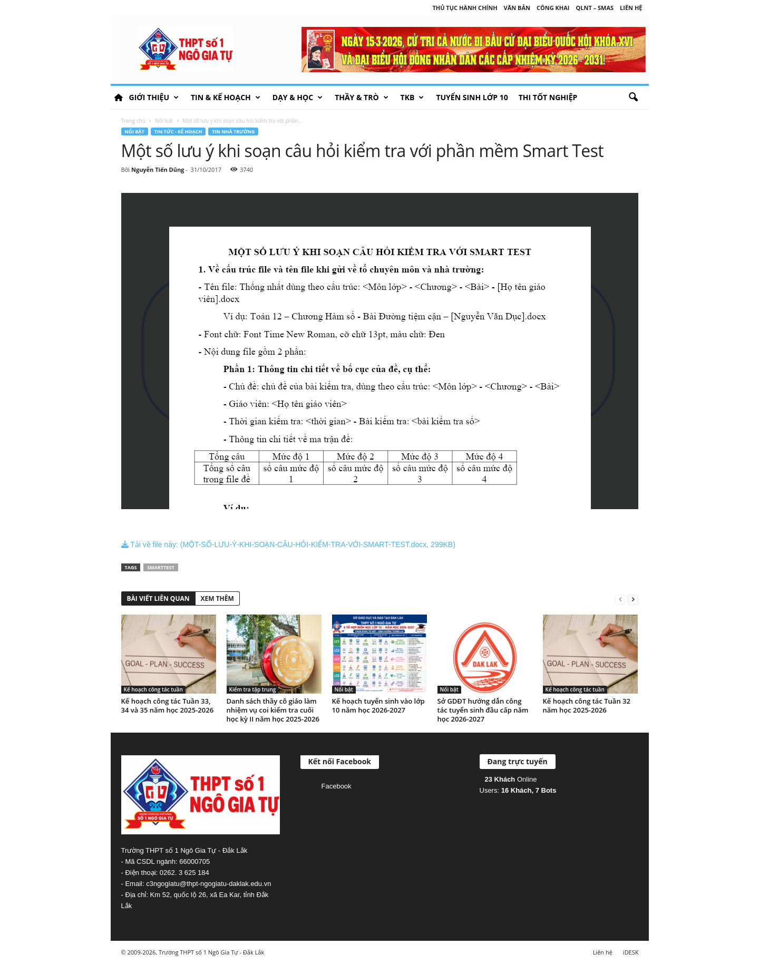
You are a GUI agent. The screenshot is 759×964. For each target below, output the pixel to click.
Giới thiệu (154, 97)
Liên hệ (631, 8)
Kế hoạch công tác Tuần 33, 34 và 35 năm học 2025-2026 (167, 705)
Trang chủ (133, 120)
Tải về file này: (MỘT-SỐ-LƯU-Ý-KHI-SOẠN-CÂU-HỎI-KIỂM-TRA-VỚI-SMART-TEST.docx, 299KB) (288, 544)
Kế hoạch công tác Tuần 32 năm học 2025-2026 (586, 705)
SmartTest (160, 567)
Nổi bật (164, 120)
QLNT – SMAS (595, 8)
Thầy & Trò (361, 97)
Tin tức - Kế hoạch (178, 131)
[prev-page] (620, 599)
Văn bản (517, 8)
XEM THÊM (217, 598)
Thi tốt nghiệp (548, 97)
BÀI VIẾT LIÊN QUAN (158, 598)
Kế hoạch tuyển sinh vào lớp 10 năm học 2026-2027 (378, 705)
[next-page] (633, 599)
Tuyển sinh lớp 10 (472, 97)
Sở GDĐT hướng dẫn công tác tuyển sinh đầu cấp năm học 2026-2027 (483, 710)
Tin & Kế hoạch (225, 97)
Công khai (553, 8)
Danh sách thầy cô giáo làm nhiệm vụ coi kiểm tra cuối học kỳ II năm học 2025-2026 (273, 710)
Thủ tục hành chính (464, 8)
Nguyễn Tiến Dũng (157, 169)
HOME (118, 97)
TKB (412, 97)
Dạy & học (298, 97)
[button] (633, 97)
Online (511, 779)
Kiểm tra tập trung (252, 689)
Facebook (337, 786)
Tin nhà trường (233, 131)
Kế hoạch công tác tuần (153, 689)
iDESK (631, 952)
